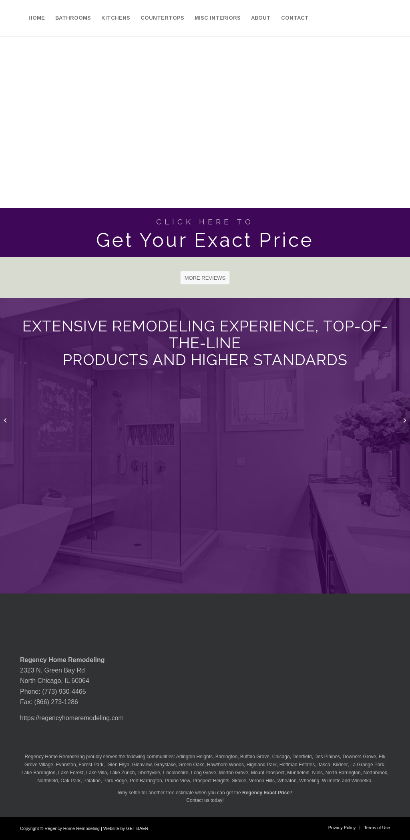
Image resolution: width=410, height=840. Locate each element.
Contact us (197, 800)
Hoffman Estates (297, 764)
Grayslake (165, 764)
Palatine (91, 780)
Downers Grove (359, 756)
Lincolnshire (176, 772)
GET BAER (137, 828)
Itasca (324, 764)
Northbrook (375, 772)
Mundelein (298, 772)
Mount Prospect (268, 772)
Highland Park (262, 764)
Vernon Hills (262, 780)
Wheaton (287, 780)
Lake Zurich (122, 772)
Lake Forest (70, 772)
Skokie (239, 780)
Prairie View (177, 780)
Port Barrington (146, 780)
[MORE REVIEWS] (205, 278)
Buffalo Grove (254, 756)
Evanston (66, 764)
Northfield (47, 780)
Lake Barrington (39, 772)
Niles (317, 772)
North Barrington (343, 772)
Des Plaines (327, 756)
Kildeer (340, 764)
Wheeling (309, 780)
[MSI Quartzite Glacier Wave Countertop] (404, 420)
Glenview (142, 764)
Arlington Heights (194, 756)
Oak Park (70, 780)
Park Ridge (115, 780)
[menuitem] (36, 18)
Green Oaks (192, 764)
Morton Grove (233, 772)
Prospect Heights (211, 780)
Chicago (281, 756)
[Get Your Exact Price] (205, 232)
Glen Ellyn (117, 764)
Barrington (226, 756)
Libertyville (148, 772)
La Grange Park (367, 764)
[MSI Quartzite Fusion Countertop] (6, 420)
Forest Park (90, 764)
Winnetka (361, 780)
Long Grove (203, 772)
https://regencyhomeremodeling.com (72, 718)
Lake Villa (96, 772)
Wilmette (331, 780)
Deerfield (302, 756)
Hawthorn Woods (225, 764)
